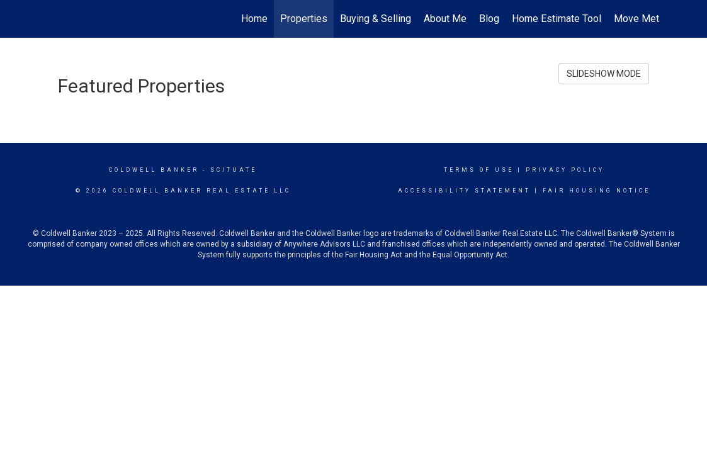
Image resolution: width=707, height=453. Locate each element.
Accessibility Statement (464, 190)
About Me (445, 19)
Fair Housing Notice (596, 190)
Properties (303, 19)
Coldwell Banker (154, 170)
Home (254, 19)
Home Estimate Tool (556, 19)
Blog (489, 19)
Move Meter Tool (651, 19)
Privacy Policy (565, 170)
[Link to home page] (55, 19)
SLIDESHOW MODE (604, 74)
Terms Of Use (479, 170)
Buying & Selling (375, 19)
